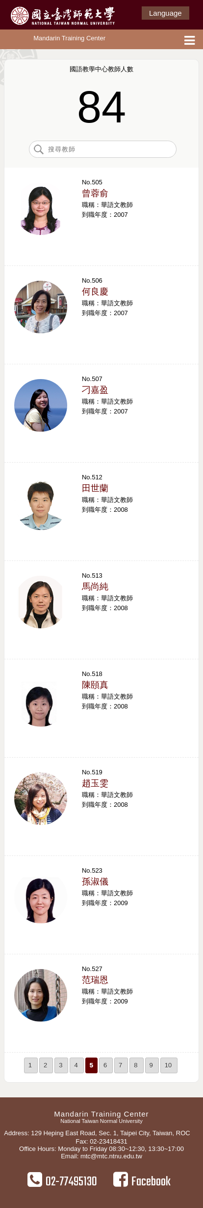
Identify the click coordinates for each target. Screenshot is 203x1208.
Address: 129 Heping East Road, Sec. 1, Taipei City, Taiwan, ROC (97, 1133)
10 (168, 1065)
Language (165, 13)
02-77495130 (62, 1181)
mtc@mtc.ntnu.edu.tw (111, 1156)
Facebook (142, 1181)
